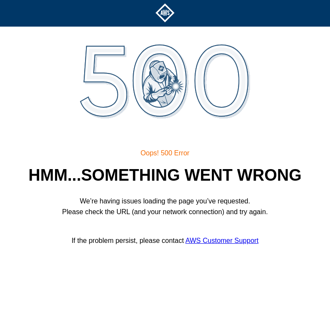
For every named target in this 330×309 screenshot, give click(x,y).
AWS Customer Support (221, 240)
